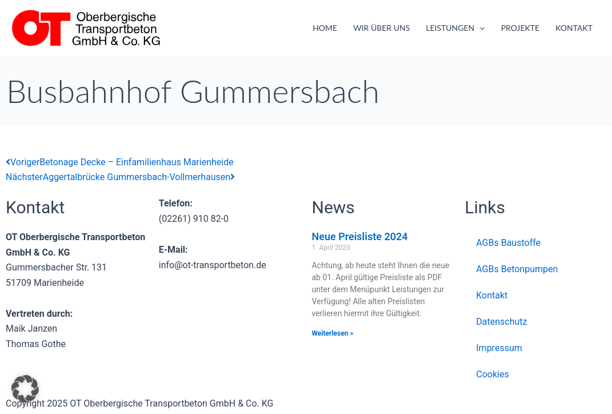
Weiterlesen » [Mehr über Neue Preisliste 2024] (333, 333)
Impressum (499, 348)
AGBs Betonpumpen (517, 269)
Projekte (520, 28)
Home (325, 28)
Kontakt (574, 28)
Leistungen (455, 28)
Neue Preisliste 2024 (360, 236)
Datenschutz (501, 321)
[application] (479, 28)
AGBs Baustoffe (508, 242)
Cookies (492, 374)
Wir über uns (381, 28)
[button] (25, 389)
